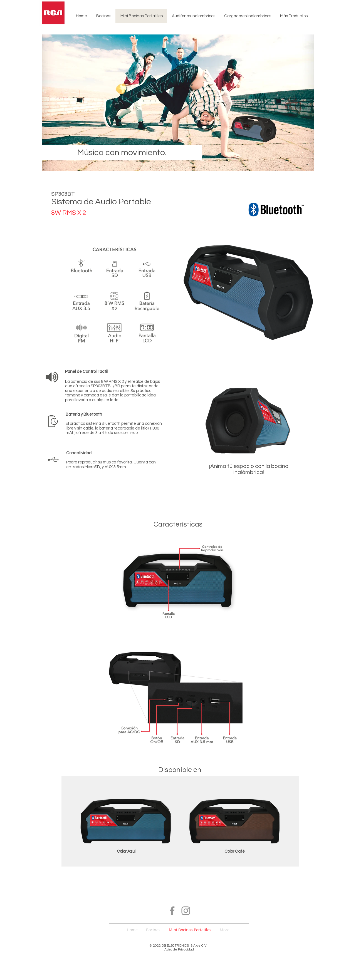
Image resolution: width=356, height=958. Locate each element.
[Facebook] (172, 911)
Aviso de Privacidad (179, 949)
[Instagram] (186, 911)
